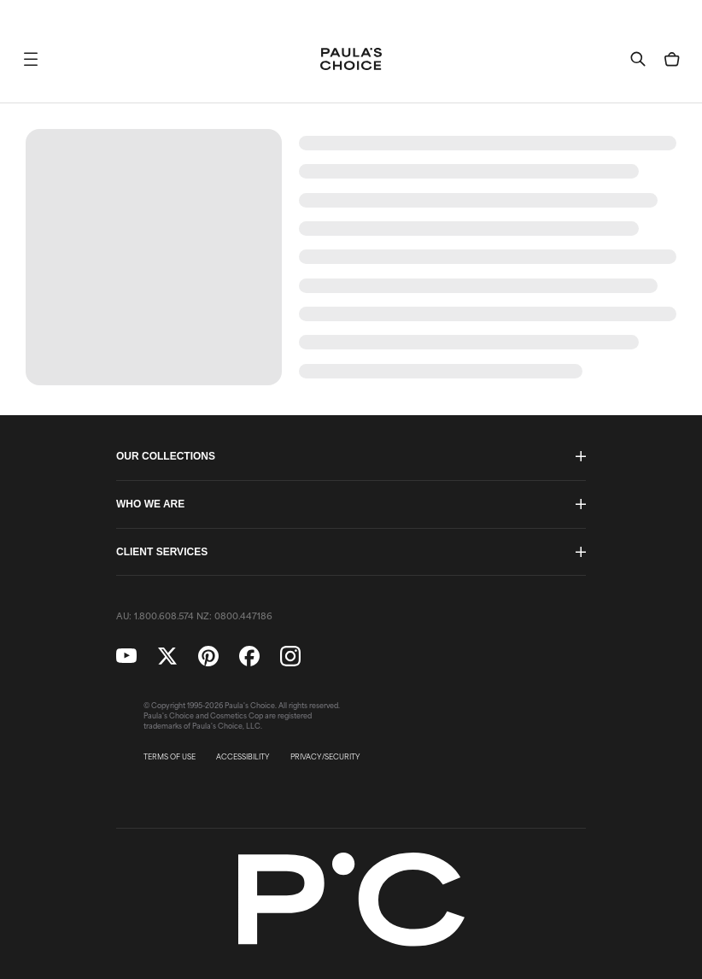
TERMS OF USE (169, 757)
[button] (31, 59)
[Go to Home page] (351, 59)
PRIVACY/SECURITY (325, 757)
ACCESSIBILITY (243, 757)
